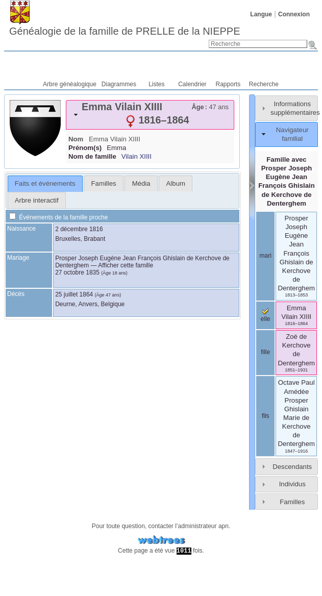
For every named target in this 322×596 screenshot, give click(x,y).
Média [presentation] (141, 183)
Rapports (228, 84)
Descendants (292, 466)
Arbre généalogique (69, 84)
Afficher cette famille (125, 265)
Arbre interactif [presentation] (37, 200)
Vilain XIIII (136, 156)
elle (265, 315)
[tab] (150, 115)
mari (265, 255)
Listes (156, 84)
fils (265, 415)
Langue (261, 14)
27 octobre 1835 (77, 272)
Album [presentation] (175, 183)
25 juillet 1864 (74, 294)
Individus (292, 484)
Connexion (294, 14)
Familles (292, 502)
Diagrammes (119, 84)
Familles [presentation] (103, 183)
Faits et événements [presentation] (45, 183)
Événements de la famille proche (58, 217)
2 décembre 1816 (79, 229)
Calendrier (192, 84)
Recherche (264, 84)
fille (265, 352)
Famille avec (286, 181)
